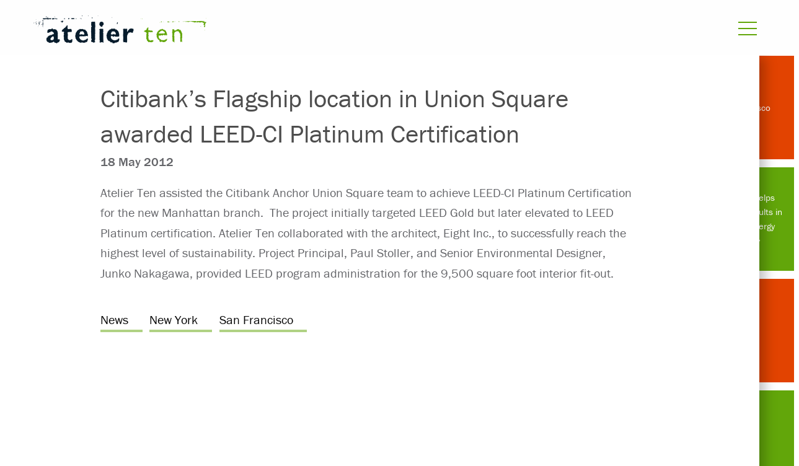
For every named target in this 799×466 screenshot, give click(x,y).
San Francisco (256, 319)
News (114, 319)
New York (173, 319)
